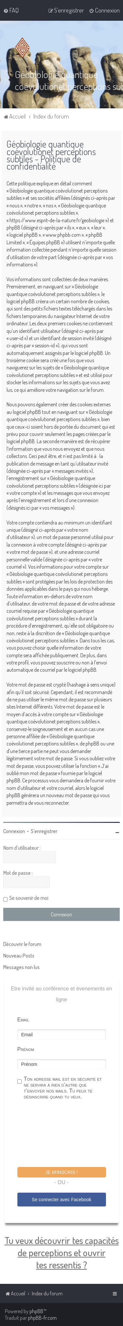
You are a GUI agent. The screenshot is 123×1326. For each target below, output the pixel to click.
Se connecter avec (61, 1199)
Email (23, 1019)
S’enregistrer (44, 830)
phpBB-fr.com (42, 1317)
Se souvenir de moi (28, 897)
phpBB (36, 1311)
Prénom (25, 1049)
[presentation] (67, 1134)
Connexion (14, 830)
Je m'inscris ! (61, 1172)
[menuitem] (11, 10)
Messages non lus (21, 966)
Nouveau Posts (18, 955)
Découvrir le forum (22, 943)
